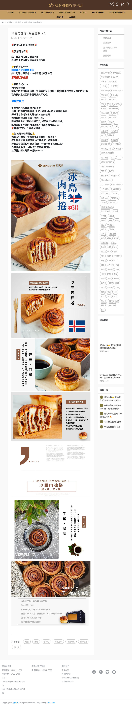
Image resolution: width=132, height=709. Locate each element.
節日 (109, 260)
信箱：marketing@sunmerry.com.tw (13, 681)
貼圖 (109, 104)
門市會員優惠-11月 (110, 421)
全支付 (111, 121)
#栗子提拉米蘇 (107, 153)
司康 (103, 291)
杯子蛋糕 (116, 144)
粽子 (103, 309)
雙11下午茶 (105, 211)
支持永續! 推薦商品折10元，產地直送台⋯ (110, 407)
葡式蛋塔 (117, 104)
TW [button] (111, 4)
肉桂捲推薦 (17, 101)
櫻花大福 (114, 95)
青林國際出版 (106, 126)
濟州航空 (110, 135)
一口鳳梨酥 (113, 86)
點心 (103, 238)
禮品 (115, 260)
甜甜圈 (103, 305)
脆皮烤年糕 (105, 72)
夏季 (103, 287)
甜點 (115, 251)
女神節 (103, 108)
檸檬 (103, 274)
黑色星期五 (105, 184)
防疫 (109, 274)
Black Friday (106, 180)
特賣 (117, 287)
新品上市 (58, 641)
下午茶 (111, 229)
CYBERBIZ (51, 702)
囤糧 (115, 274)
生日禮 (103, 301)
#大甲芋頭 (115, 175)
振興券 (103, 233)
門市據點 (10, 12)
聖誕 (117, 301)
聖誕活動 (104, 193)
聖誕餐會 (116, 189)
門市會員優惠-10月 (110, 426)
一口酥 (103, 86)
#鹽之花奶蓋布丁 (107, 162)
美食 (115, 247)
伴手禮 (110, 265)
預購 (103, 269)
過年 (115, 291)
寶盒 (103, 260)
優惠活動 (112, 233)
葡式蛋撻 (112, 81)
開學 (117, 220)
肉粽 (111, 283)
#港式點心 (112, 202)
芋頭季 (103, 215)
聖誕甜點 (114, 139)
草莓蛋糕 (114, 193)
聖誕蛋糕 (104, 139)
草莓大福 (112, 117)
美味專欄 (72, 17)
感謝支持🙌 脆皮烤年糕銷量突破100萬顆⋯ (110, 399)
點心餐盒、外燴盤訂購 (27, 12)
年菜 (103, 296)
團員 (117, 283)
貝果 (109, 296)
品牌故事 (59, 17)
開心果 (115, 77)
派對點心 (104, 198)
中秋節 (103, 229)
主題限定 (71, 641)
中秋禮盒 (116, 72)
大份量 (116, 278)
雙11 (113, 157)
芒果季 (103, 81)
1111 (119, 157)
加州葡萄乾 (105, 90)
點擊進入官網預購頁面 (22, 70)
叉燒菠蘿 (114, 130)
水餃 (109, 278)
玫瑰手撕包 (113, 108)
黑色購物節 (117, 184)
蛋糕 (109, 256)
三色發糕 (104, 130)
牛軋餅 (103, 117)
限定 (115, 296)
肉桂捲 (16, 647)
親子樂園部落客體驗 (110, 49)
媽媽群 (103, 220)
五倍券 (113, 242)
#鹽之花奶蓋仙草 (107, 166)
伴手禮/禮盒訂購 (47, 12)
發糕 (116, 126)
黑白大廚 (104, 157)
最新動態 (107, 42)
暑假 (111, 220)
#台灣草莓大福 (107, 206)
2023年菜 (114, 198)
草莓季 (103, 99)
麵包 (27, 641)
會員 (117, 269)
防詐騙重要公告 (68, 681)
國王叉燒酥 (105, 112)
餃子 (103, 278)
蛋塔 (103, 104)
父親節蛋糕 (105, 77)
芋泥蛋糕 (110, 224)
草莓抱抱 (112, 99)
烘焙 (109, 247)
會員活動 (112, 305)
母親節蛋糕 (117, 90)
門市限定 (83, 641)
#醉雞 (103, 202)
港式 (103, 135)
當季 (111, 301)
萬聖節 (103, 171)
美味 (103, 251)
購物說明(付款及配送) (70, 677)
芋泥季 (115, 211)
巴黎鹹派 (104, 95)
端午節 (103, 283)
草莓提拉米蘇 (106, 148)
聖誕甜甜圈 (105, 144)
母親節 (110, 287)
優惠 (103, 256)
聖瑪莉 (46, 641)
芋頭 (109, 251)
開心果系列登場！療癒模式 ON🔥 (111, 415)
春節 (109, 291)
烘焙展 (115, 112)
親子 (103, 224)
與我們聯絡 (66, 674)
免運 (117, 265)
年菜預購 (117, 148)
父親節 (110, 269)
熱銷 (36, 641)
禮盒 (103, 265)
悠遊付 (103, 121)
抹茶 (111, 171)
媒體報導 (107, 55)
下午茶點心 (105, 189)
